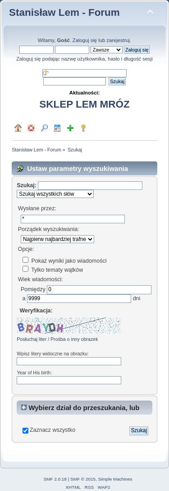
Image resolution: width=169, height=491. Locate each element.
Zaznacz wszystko (52, 430)
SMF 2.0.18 (55, 479)
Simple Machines (115, 479)
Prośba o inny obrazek (74, 339)
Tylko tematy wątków (53, 270)
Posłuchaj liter (31, 339)
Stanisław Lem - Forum (64, 12)
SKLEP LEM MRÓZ (84, 104)
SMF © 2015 (83, 479)
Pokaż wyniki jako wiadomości (64, 261)
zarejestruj (118, 40)
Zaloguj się (85, 40)
